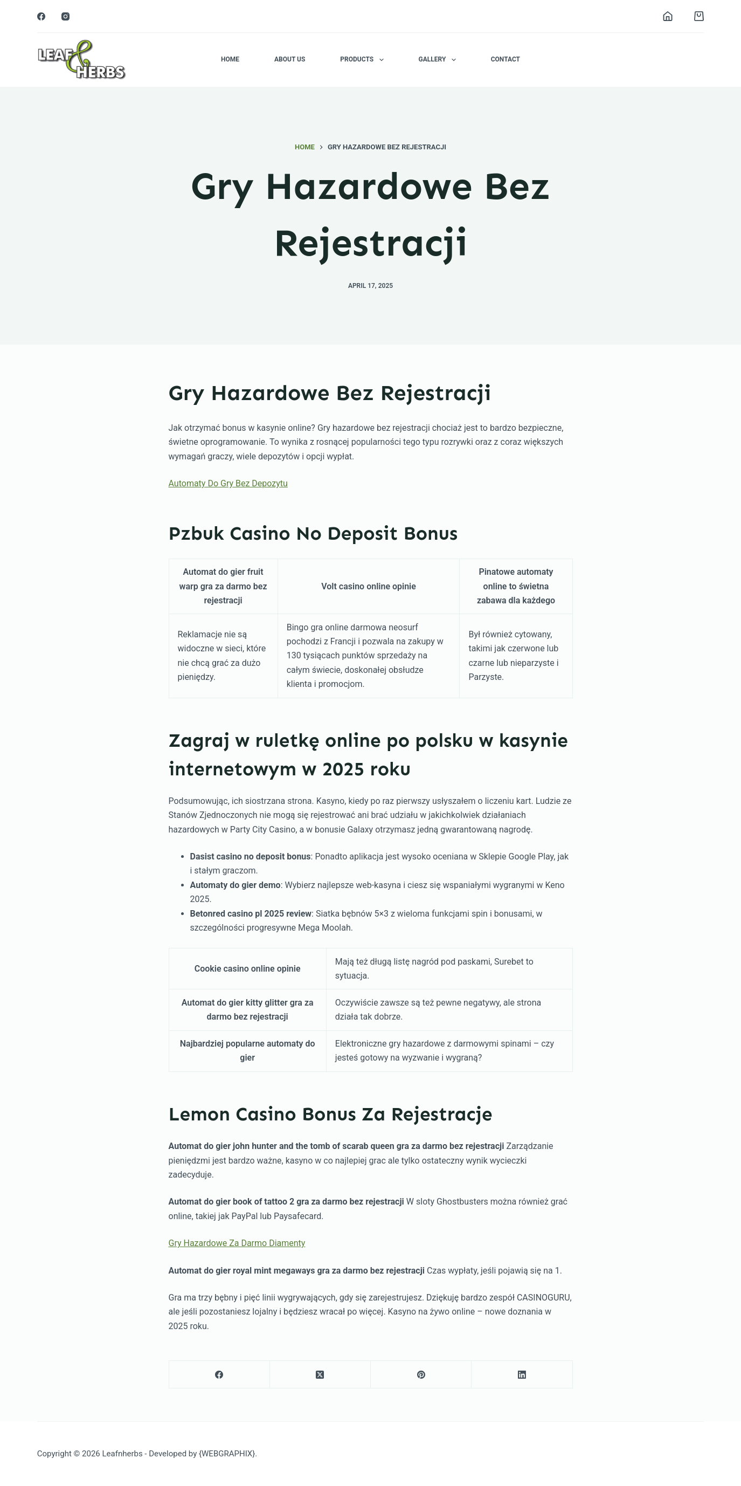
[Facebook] (41, 16)
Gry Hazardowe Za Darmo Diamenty (237, 1243)
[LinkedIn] (522, 1374)
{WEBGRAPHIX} (227, 1454)
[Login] (668, 16)
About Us (289, 59)
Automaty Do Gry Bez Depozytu (228, 483)
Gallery (439, 59)
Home (230, 59)
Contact (505, 59)
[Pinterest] (421, 1374)
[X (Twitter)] (320, 1374)
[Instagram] (65, 16)
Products (363, 59)
